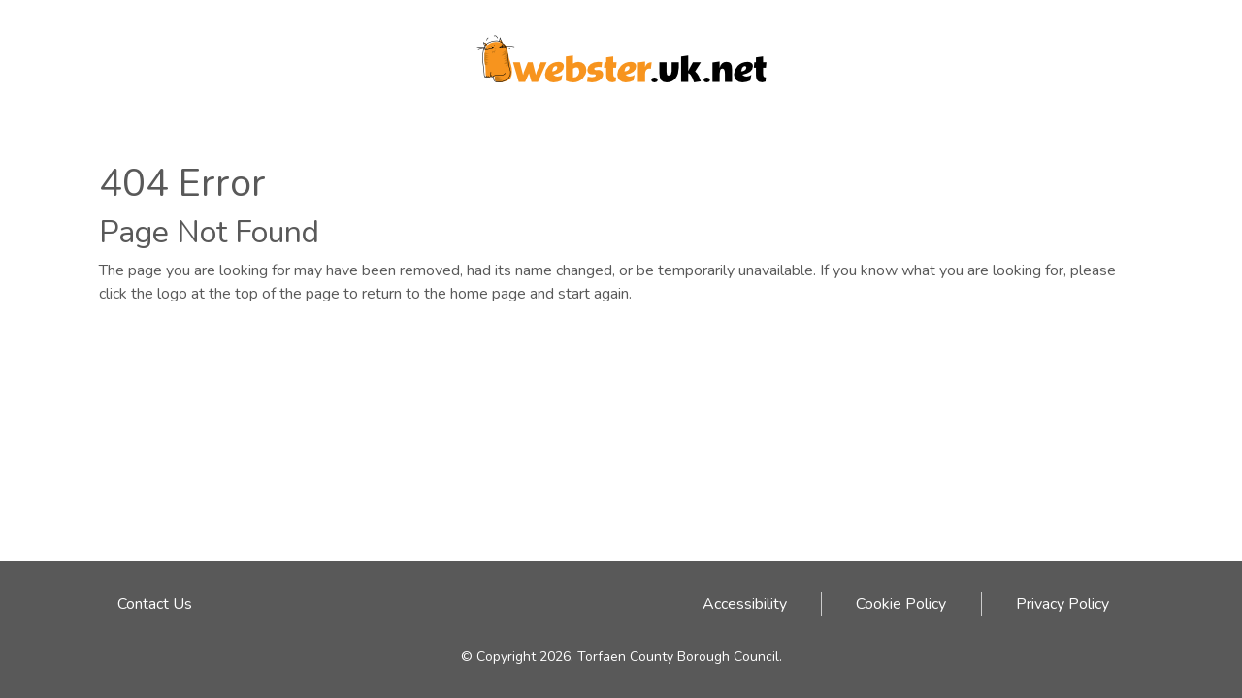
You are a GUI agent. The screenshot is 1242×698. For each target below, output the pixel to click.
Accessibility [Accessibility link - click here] (745, 604)
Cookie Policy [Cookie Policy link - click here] (901, 604)
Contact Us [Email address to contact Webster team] (154, 604)
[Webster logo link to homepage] (621, 52)
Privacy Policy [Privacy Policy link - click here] (1062, 604)
